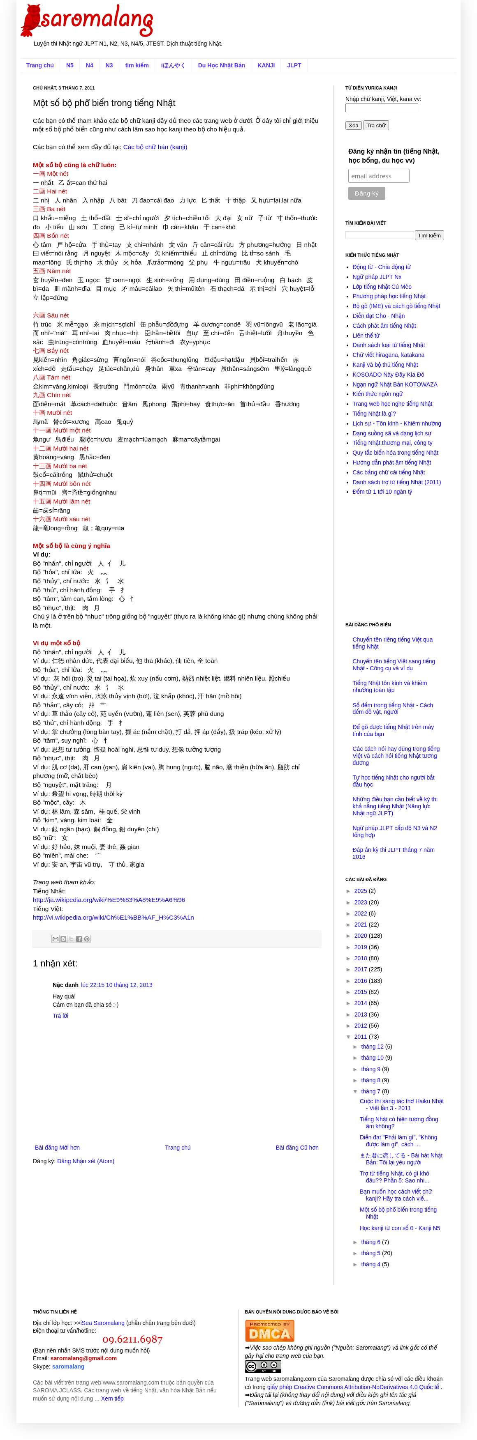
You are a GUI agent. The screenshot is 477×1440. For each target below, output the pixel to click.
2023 (361, 902)
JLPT (294, 65)
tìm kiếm (137, 65)
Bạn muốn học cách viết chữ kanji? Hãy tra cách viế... (396, 1195)
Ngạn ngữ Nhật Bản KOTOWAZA (395, 384)
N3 (109, 65)
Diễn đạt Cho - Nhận (379, 316)
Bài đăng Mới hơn (57, 1147)
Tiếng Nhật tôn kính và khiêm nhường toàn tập (390, 686)
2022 (361, 913)
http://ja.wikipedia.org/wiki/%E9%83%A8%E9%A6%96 (109, 899)
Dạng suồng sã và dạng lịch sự (392, 433)
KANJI (266, 65)
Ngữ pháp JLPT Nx (377, 277)
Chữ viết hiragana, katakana (389, 355)
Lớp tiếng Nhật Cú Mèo (382, 286)
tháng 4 (371, 1264)
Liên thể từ (366, 335)
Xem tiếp (112, 1398)
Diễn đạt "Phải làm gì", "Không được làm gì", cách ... (399, 1141)
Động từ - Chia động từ (382, 267)
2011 (361, 1036)
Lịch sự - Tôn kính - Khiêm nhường (397, 423)
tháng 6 (371, 1242)
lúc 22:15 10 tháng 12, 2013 (117, 985)
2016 (361, 981)
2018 (361, 958)
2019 (361, 947)
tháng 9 (371, 1069)
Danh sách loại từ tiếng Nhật (389, 345)
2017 (361, 969)
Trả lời (60, 1015)
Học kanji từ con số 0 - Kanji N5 (400, 1228)
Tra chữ (376, 125)
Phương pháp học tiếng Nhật (389, 296)
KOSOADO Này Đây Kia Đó (388, 374)
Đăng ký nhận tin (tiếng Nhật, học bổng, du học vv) (394, 156)
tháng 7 (371, 1091)
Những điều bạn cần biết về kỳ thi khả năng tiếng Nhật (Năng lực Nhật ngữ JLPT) (395, 806)
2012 (361, 1025)
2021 (361, 924)
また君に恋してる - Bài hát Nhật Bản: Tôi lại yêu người (401, 1159)
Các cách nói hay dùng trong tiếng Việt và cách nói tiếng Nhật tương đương (396, 755)
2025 (361, 891)
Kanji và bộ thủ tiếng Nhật (385, 364)
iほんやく (173, 65)
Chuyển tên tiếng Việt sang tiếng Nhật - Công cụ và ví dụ (394, 665)
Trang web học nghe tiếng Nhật (393, 403)
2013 (361, 1014)
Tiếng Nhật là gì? (374, 413)
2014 (361, 1003)
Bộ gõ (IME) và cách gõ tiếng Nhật (396, 306)
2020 (361, 935)
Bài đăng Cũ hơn (297, 1147)
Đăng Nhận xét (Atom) (85, 1161)
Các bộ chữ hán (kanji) (155, 146)
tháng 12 (373, 1046)
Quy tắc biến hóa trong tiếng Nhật (395, 452)
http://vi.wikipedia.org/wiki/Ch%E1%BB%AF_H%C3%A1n (113, 917)
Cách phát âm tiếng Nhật (384, 325)
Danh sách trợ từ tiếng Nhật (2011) (397, 482)
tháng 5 (371, 1253)
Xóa (354, 125)
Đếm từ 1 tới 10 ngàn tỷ (382, 491)
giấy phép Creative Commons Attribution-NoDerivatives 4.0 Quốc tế (354, 1387)
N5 (70, 65)
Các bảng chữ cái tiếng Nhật (389, 472)
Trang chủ (40, 65)
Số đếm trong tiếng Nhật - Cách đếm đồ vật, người (393, 708)
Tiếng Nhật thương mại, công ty (393, 442)
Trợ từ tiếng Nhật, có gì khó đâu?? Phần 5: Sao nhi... (394, 1177)
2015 (361, 992)
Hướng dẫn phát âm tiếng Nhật (392, 462)
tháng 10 (373, 1057)
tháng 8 (371, 1080)
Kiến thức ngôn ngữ (378, 394)
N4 (89, 65)
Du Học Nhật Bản (221, 65)
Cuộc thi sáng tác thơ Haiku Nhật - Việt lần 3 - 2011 (402, 1104)
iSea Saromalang (103, 1323)
